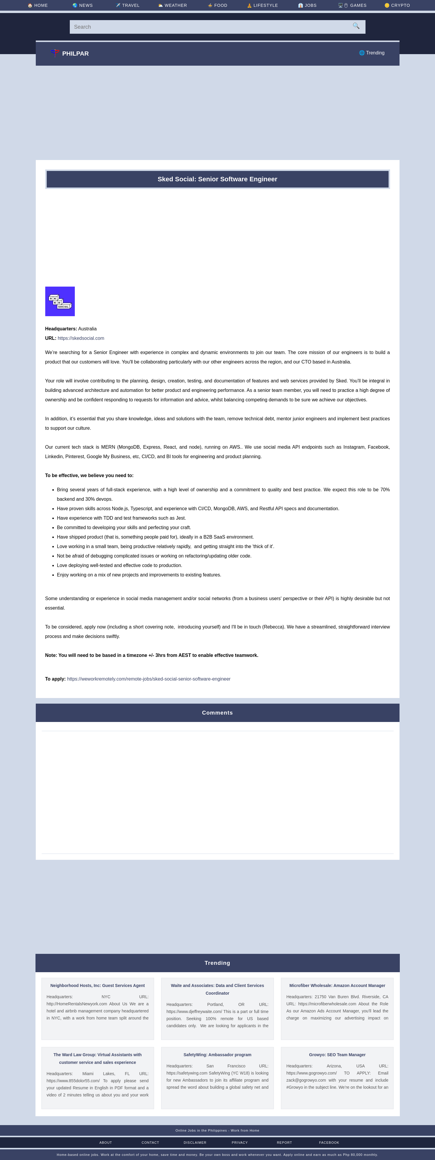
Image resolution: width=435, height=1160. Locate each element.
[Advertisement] (217, 112)
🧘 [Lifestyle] (262, 5)
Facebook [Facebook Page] (329, 1142)
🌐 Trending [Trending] (372, 52)
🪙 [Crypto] (397, 5)
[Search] (218, 27)
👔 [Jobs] (307, 5)
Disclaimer (195, 1142)
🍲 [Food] (217, 5)
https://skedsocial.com (81, 338)
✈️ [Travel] (127, 5)
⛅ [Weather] (172, 5)
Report (284, 1142)
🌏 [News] (82, 5)
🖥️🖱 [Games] (352, 5)
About (105, 1142)
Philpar (70, 53)
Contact (150, 1142)
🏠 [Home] (38, 5)
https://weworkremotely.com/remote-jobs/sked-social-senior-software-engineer (149, 678)
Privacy (240, 1142)
